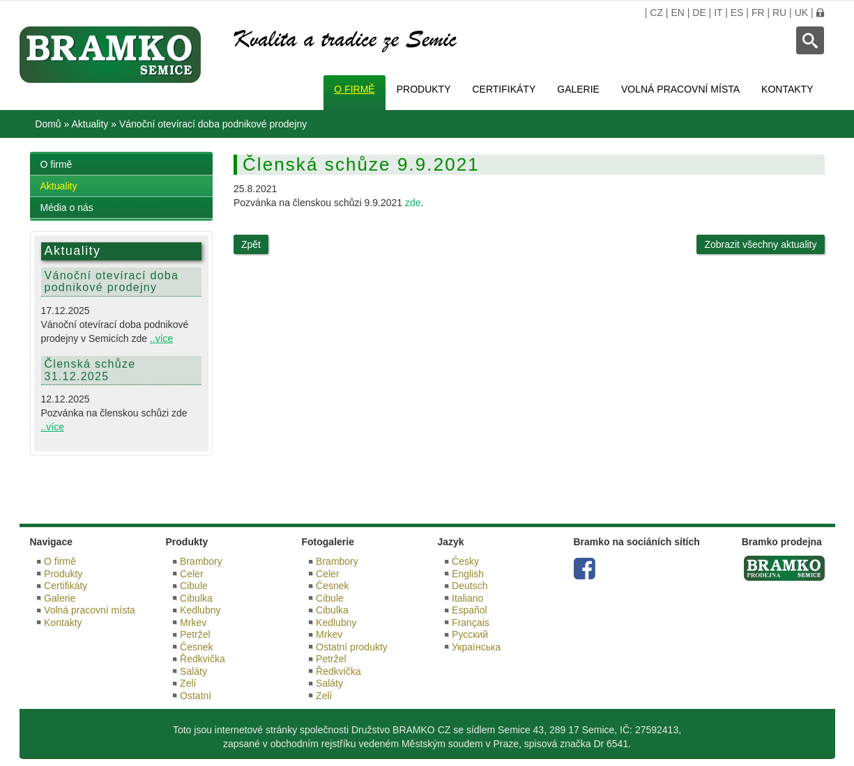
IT (718, 12)
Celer (191, 573)
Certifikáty (504, 89)
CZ (656, 12)
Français (470, 622)
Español (469, 610)
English (468, 573)
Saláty (193, 671)
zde (413, 202)
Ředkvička (202, 658)
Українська (476, 646)
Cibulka (196, 598)
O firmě (354, 89)
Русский (470, 634)
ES (737, 12)
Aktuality (89, 124)
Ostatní (195, 695)
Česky (465, 561)
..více (161, 338)
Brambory (201, 561)
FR (758, 12)
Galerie (578, 89)
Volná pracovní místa (680, 89)
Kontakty (787, 89)
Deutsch (469, 585)
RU (779, 12)
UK (801, 12)
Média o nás (66, 207)
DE (699, 12)
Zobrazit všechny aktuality (760, 244)
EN (677, 12)
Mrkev (193, 622)
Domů (48, 124)
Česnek (196, 646)
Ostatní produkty (352, 646)
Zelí (188, 683)
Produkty (424, 89)
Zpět (251, 244)
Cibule (194, 585)
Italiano (467, 598)
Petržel (195, 634)
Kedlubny (200, 610)
